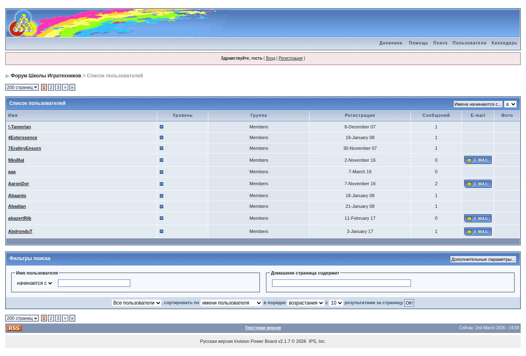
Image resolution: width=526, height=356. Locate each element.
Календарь (504, 43)
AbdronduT (20, 231)
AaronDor (18, 183)
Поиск (440, 43)
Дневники (390, 43)
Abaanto (17, 195)
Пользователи (469, 43)
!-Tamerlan (19, 126)
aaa (12, 171)
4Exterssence (22, 137)
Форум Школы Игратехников (46, 76)
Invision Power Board (255, 341)
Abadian (17, 206)
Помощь (418, 43)
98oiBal (16, 160)
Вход (270, 58)
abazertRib (19, 218)
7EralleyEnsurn (24, 148)
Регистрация (290, 58)
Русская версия (216, 341)
